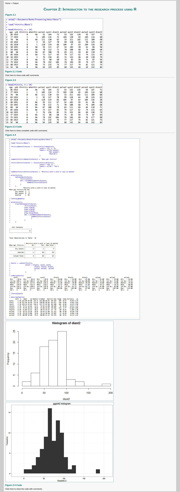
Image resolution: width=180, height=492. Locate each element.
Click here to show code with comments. (22, 75)
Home (7, 3)
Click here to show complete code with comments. (26, 131)
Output (15, 3)
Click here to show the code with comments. (23, 489)
